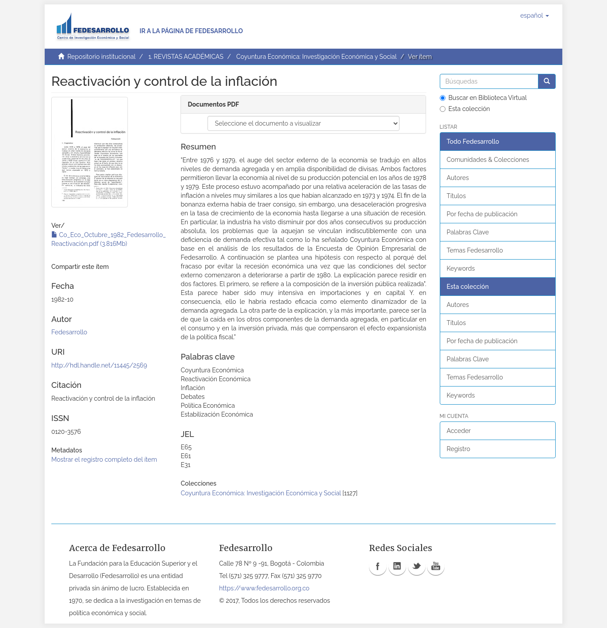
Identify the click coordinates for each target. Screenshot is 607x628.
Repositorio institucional (101, 56)
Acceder (459, 430)
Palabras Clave (468, 232)
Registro (458, 448)
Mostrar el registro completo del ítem (104, 459)
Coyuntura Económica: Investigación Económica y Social (316, 56)
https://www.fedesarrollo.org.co (264, 588)
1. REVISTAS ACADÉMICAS (185, 56)
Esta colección (465, 108)
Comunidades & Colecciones (488, 159)
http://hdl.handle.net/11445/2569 (99, 365)
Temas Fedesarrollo (475, 250)
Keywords (461, 268)
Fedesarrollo (69, 332)
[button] (535, 15)
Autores (458, 177)
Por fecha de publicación (482, 214)
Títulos (456, 195)
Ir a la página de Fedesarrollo (191, 30)
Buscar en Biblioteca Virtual (483, 97)
